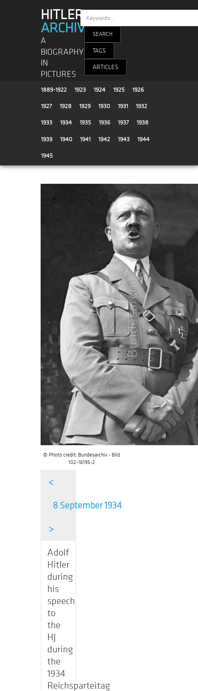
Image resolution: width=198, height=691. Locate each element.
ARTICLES (105, 67)
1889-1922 (54, 90)
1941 (85, 139)
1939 (46, 139)
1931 (123, 106)
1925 (119, 90)
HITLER (67, 21)
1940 (66, 139)
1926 (138, 90)
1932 (141, 106)
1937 (123, 122)
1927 (46, 106)
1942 (104, 139)
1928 (65, 106)
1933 (46, 122)
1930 (104, 106)
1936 (104, 122)
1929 (85, 106)
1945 (47, 156)
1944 (143, 139)
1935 (85, 122)
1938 (142, 122)
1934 (66, 122)
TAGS (99, 51)
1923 (80, 90)
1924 (99, 90)
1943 (124, 139)
